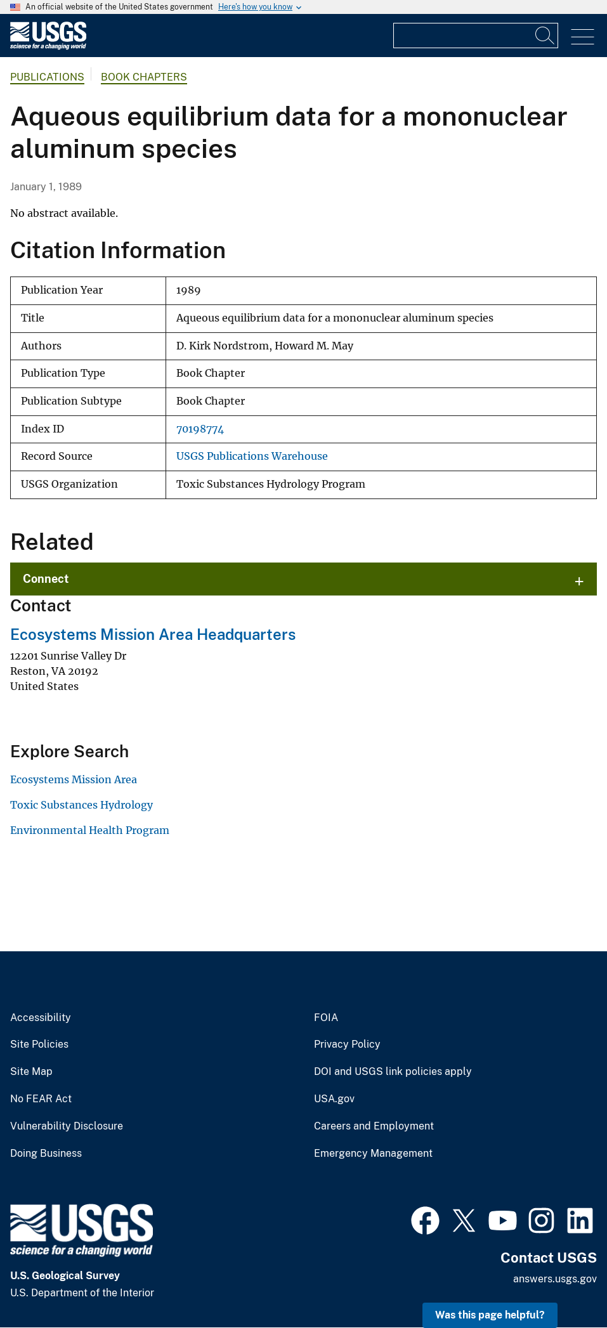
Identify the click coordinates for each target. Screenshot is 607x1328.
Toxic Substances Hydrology (81, 804)
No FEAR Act (41, 1099)
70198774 (200, 429)
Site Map (31, 1071)
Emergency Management (373, 1153)
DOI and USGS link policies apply (393, 1071)
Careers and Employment (374, 1126)
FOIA (326, 1018)
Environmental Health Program (89, 830)
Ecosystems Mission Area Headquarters (153, 634)
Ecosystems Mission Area (73, 779)
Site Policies (39, 1044)
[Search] (545, 35)
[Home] (48, 47)
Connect (46, 578)
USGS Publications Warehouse (252, 456)
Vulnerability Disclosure (66, 1126)
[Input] (475, 35)
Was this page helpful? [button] (490, 1315)
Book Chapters (144, 77)
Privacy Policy (347, 1044)
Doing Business (46, 1153)
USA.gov (334, 1099)
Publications (47, 77)
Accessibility (40, 1018)
